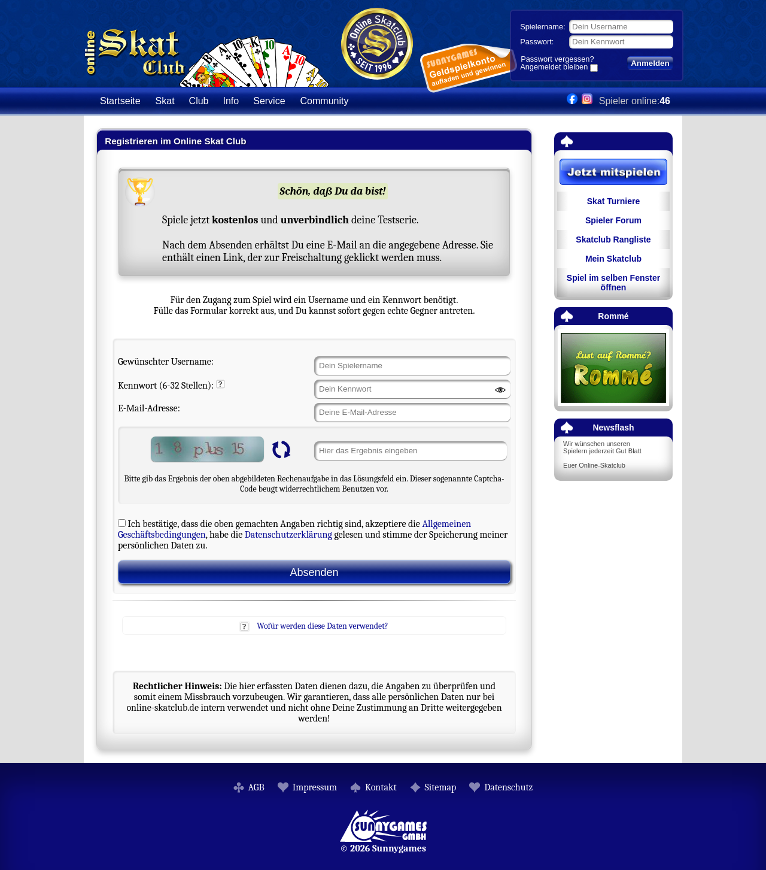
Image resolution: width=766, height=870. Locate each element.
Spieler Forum (613, 220)
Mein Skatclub (613, 258)
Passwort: (537, 41)
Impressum (315, 787)
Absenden (314, 572)
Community (324, 101)
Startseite (120, 101)
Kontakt (381, 787)
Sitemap (441, 787)
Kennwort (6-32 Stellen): (166, 385)
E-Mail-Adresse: (149, 408)
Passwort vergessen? (557, 58)
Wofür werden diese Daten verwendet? (322, 626)
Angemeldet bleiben (554, 67)
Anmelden (650, 63)
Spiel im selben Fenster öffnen (613, 282)
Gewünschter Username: (166, 361)
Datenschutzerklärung (288, 534)
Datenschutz (508, 787)
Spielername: (542, 26)
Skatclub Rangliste (613, 239)
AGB (256, 787)
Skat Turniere (613, 201)
